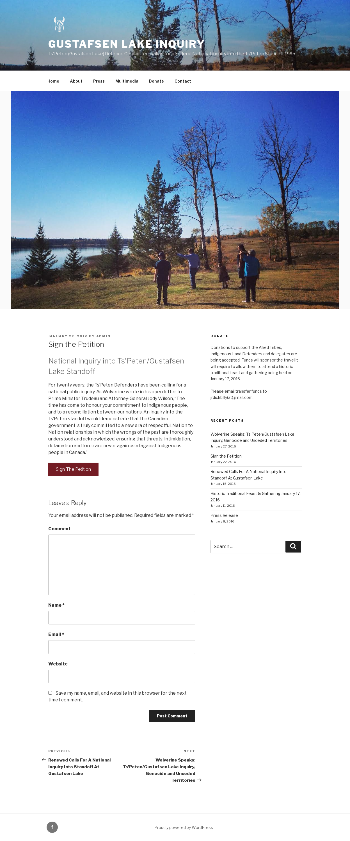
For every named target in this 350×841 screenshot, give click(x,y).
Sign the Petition (226, 456)
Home (53, 81)
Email (56, 634)
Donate (156, 81)
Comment (59, 528)
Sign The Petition (73, 469)
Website (58, 664)
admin (103, 336)
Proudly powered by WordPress (183, 827)
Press (99, 81)
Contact (183, 81)
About (76, 81)
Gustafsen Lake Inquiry (126, 44)
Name (56, 605)
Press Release (224, 515)
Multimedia (126, 81)
